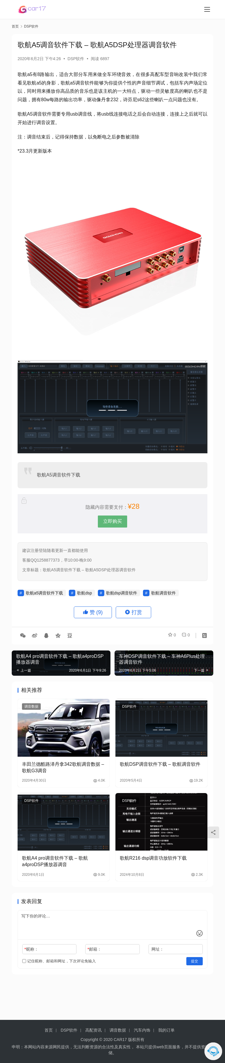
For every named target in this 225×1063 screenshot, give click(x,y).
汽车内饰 (142, 1030)
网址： (157, 949)
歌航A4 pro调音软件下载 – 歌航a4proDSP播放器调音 (55, 861)
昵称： (31, 949)
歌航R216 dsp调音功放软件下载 (153, 858)
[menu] (207, 9)
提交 (194, 961)
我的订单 (166, 1030)
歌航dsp (84, 593)
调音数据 (31, 706)
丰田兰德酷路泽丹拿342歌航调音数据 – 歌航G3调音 (63, 767)
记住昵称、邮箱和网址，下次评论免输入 (59, 961)
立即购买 (112, 521)
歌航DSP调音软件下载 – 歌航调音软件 (160, 764)
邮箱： (94, 949)
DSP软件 (76, 58)
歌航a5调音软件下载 (44, 593)
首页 (15, 26)
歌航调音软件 (163, 593)
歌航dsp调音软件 (121, 593)
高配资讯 (93, 1030)
